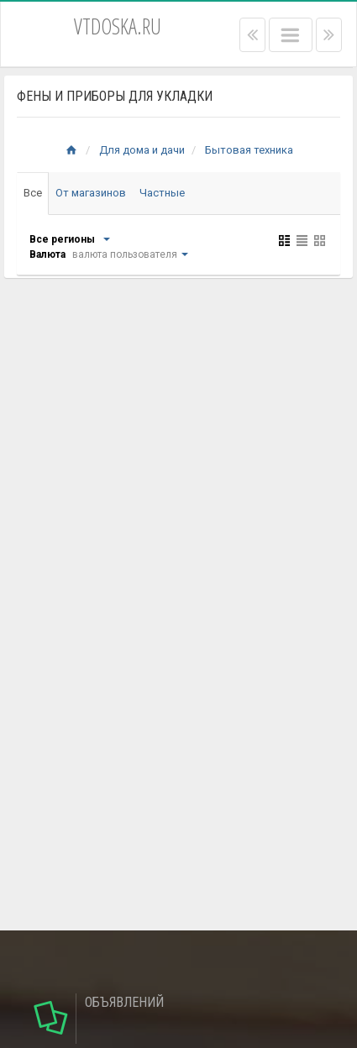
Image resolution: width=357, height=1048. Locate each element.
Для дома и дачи (142, 150)
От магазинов (90, 192)
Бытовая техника (249, 150)
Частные (162, 192)
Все (33, 192)
